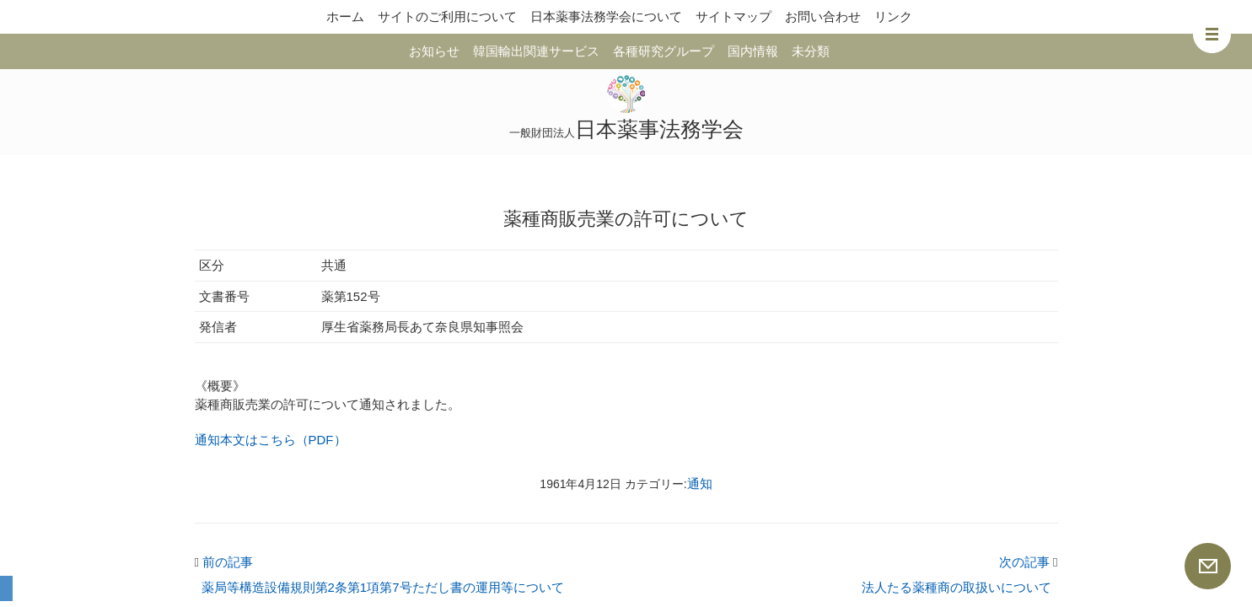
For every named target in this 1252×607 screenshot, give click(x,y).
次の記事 (1028, 562)
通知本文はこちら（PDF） (271, 439)
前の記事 (224, 562)
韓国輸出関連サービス (536, 51)
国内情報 (753, 51)
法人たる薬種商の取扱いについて (956, 587)
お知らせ (434, 51)
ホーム (345, 16)
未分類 (811, 51)
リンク (893, 16)
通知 (699, 483)
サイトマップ (733, 16)
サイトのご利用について (447, 16)
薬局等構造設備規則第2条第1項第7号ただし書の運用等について (383, 587)
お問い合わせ (823, 16)
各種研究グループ (663, 51)
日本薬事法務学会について (606, 16)
